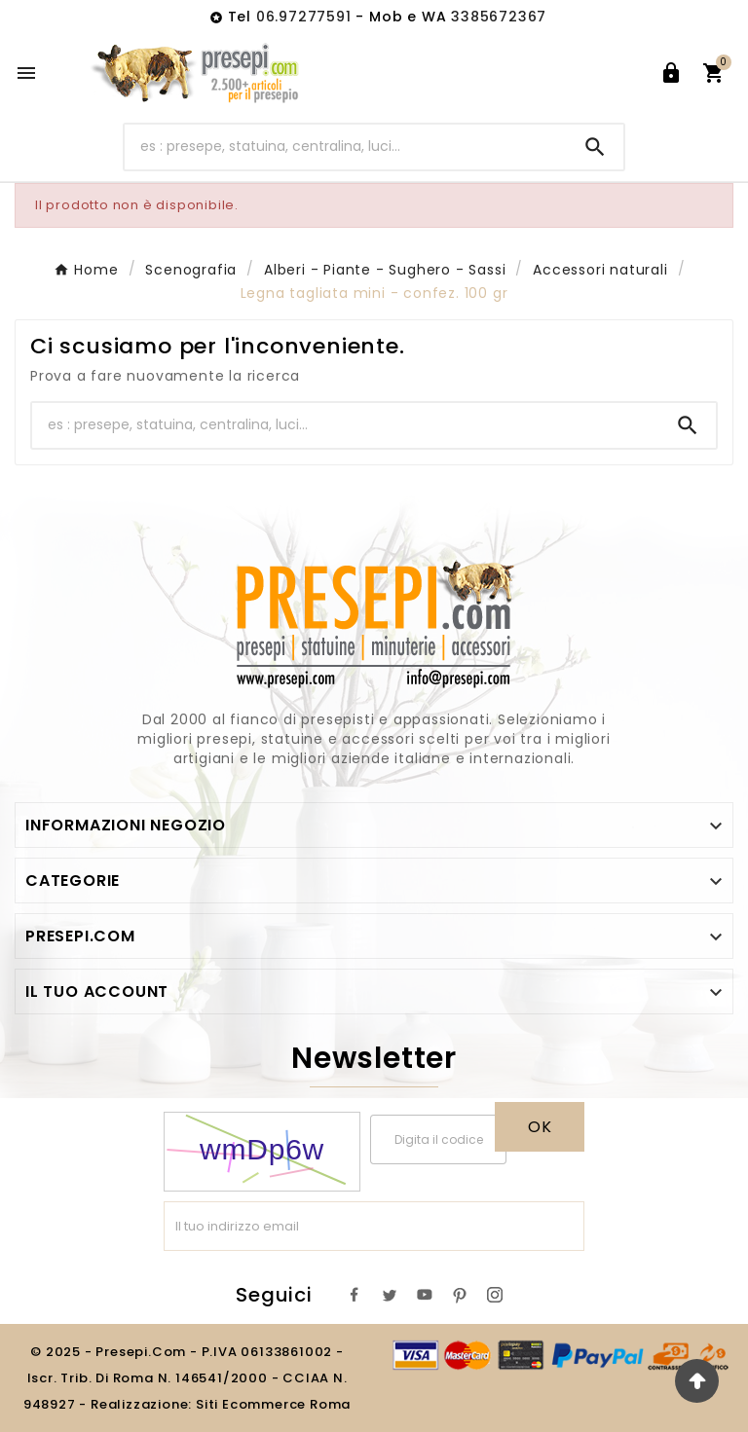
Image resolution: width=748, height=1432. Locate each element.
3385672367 (498, 16)
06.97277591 (306, 16)
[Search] (595, 147)
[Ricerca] (346, 146)
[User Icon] (671, 73)
